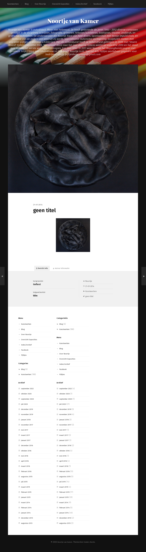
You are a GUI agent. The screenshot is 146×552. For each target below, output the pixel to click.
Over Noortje (40, 4)
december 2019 (27, 412)
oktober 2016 (26, 453)
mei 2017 (24, 433)
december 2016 (27, 448)
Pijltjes (110, 4)
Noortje (88, 282)
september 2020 (28, 402)
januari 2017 (26, 443)
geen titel (89, 297)
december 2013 (27, 521)
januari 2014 (26, 515)
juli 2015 (24, 484)
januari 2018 (26, 422)
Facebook (97, 4)
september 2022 (28, 391)
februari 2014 (26, 510)
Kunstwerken (13, 4)
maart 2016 (26, 469)
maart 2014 (26, 505)
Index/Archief (81, 4)
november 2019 (27, 417)
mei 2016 (25, 459)
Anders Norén (90, 545)
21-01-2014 (89, 287)
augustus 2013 (27, 526)
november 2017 (27, 427)
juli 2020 (24, 407)
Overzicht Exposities (60, 4)
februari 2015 (26, 495)
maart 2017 (25, 438)
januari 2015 (26, 500)
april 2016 (25, 464)
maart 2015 (25, 490)
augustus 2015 (27, 479)
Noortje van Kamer (73, 20)
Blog (27, 4)
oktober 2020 (27, 396)
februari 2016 (26, 474)
